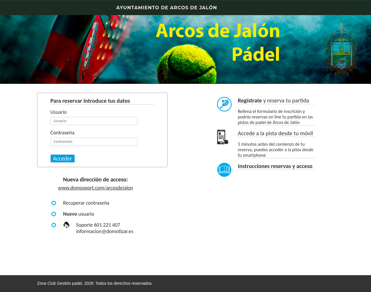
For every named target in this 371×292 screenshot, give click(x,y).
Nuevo (70, 214)
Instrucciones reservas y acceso (275, 166)
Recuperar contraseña (86, 203)
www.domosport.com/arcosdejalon (95, 188)
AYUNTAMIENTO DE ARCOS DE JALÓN (166, 7)
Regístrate (250, 100)
